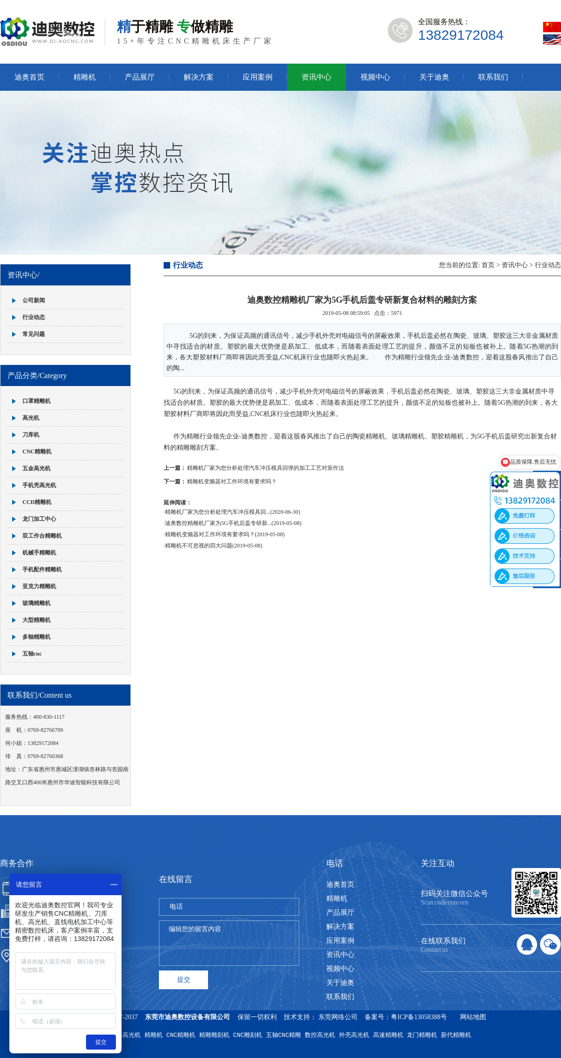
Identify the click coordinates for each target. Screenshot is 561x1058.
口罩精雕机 (36, 401)
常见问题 (33, 334)
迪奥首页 (29, 77)
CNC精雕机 (36, 451)
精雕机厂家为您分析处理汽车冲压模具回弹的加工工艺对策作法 (265, 468)
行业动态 (33, 317)
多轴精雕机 (36, 637)
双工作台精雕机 (42, 536)
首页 (488, 265)
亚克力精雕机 (39, 586)
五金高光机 (36, 468)
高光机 (30, 418)
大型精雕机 (36, 620)
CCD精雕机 (36, 502)
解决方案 (199, 77)
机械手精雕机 (39, 552)
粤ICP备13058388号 (419, 1017)
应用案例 (258, 77)
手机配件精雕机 (42, 569)
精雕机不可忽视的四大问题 (198, 545)
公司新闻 (33, 300)
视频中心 (375, 77)
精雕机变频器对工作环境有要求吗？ (232, 481)
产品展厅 (140, 77)
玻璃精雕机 (36, 603)
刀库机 (30, 434)
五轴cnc (32, 653)
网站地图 (473, 1017)
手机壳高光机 (39, 485)
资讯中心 (316, 77)
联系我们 (493, 77)
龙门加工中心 (39, 519)
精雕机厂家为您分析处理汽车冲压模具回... (217, 512)
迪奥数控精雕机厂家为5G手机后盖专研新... (218, 523)
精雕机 (84, 77)
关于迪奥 (434, 77)
